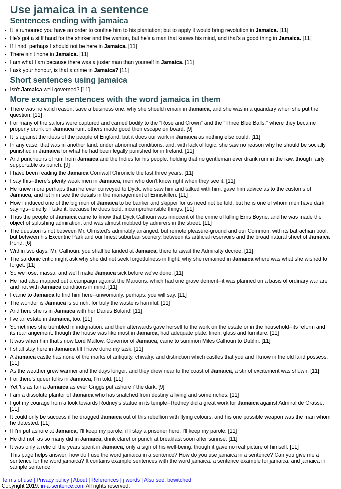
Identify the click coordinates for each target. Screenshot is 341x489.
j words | (133, 480)
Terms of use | (19, 480)
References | (107, 480)
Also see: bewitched (167, 480)
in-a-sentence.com (63, 486)
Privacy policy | (55, 480)
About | (82, 480)
